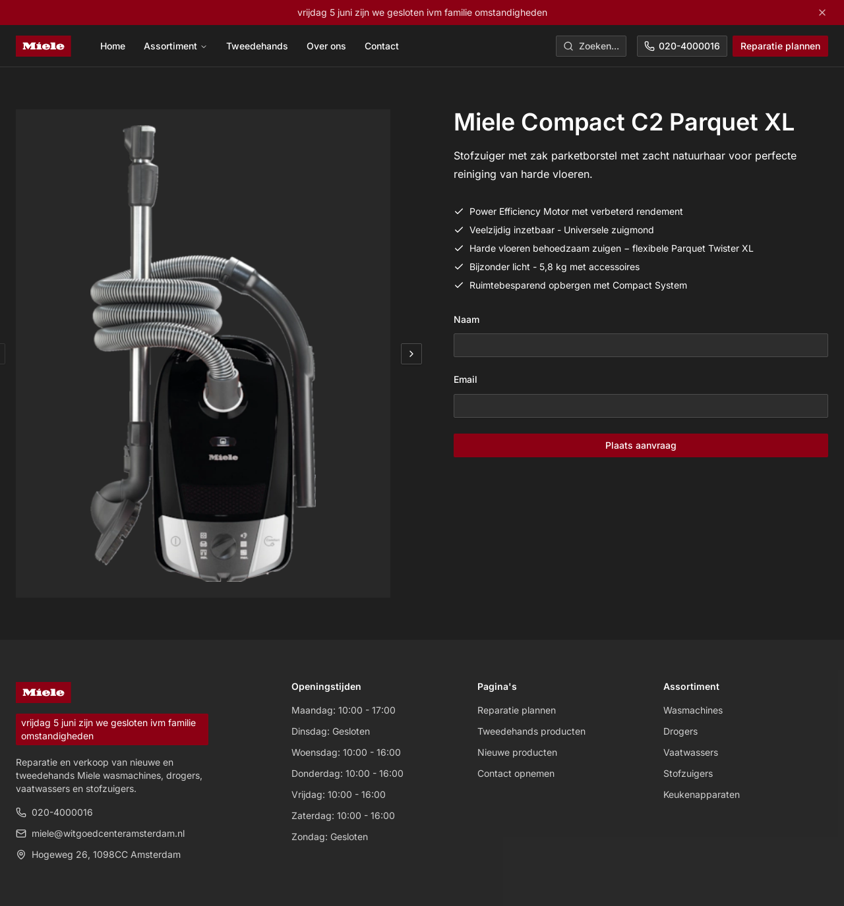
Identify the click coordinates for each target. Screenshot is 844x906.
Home (112, 45)
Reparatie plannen (780, 45)
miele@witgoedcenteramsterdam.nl (100, 833)
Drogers (680, 731)
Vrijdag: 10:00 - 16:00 (338, 794)
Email (465, 379)
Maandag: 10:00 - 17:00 (343, 710)
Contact (382, 45)
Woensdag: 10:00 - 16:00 (346, 752)
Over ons (326, 45)
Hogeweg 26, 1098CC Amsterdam (98, 854)
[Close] (822, 12)
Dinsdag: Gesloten (330, 731)
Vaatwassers (690, 752)
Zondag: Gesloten (329, 836)
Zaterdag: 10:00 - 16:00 (343, 815)
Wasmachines (693, 710)
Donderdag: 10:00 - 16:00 (347, 773)
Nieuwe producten (517, 752)
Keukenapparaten (701, 794)
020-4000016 (682, 45)
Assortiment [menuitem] (176, 45)
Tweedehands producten (531, 731)
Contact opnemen (516, 773)
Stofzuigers (688, 773)
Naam (466, 319)
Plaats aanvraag (641, 445)
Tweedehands (257, 45)
